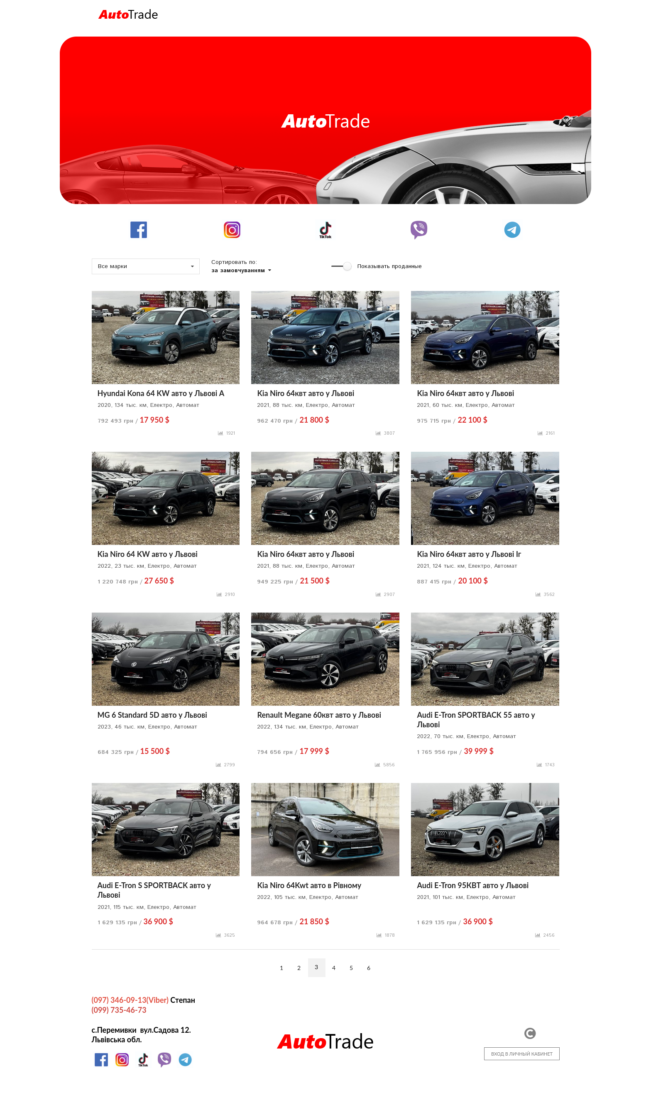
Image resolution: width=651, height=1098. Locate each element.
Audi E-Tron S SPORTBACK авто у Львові (154, 890)
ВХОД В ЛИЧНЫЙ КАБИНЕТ (522, 1053)
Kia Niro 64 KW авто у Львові (148, 554)
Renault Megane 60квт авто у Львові (319, 714)
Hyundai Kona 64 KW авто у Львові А (161, 393)
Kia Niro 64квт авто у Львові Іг (469, 554)
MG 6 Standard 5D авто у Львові (152, 714)
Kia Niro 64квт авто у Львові (305, 393)
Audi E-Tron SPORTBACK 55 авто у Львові (476, 719)
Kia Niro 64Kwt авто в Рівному (309, 885)
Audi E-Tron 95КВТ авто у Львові (473, 885)
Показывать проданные (389, 266)
